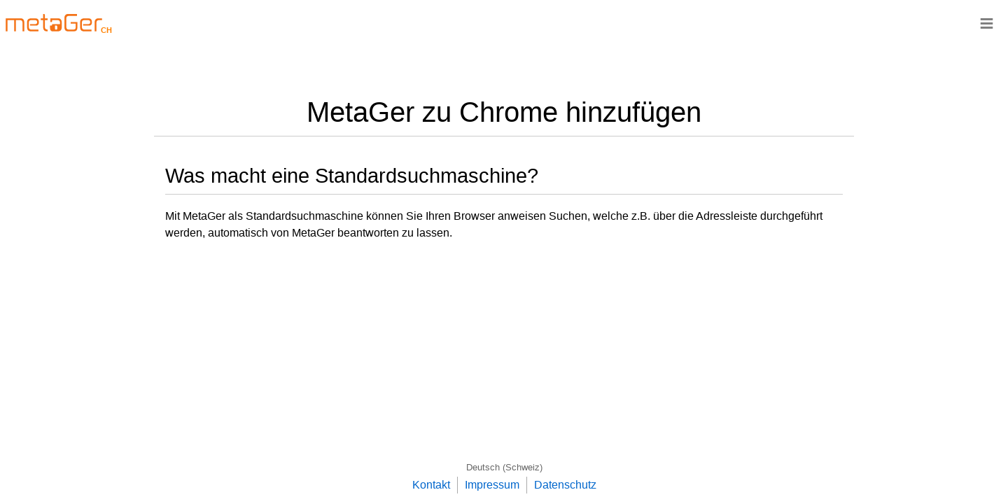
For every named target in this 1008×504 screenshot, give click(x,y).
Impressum (492, 485)
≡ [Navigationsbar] (986, 23)
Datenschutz (565, 485)
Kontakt (431, 485)
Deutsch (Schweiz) (504, 467)
